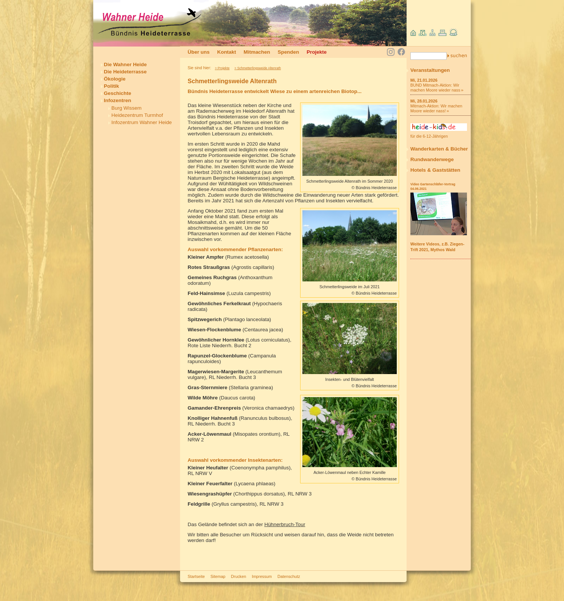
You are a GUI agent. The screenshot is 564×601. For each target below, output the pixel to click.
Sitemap (217, 576)
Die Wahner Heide (125, 64)
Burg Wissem (126, 108)
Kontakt (226, 52)
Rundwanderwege (432, 159)
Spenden (288, 52)
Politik (111, 86)
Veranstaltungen (430, 70)
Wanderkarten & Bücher (439, 149)
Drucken (238, 576)
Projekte (317, 52)
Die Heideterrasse (125, 72)
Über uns (199, 52)
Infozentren (117, 100)
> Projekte (222, 68)
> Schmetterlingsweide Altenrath (257, 68)
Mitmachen (256, 52)
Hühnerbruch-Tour (284, 524)
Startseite (196, 576)
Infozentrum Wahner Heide (141, 122)
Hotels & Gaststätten (435, 170)
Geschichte (117, 93)
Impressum (262, 576)
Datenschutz (288, 576)
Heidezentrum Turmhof (137, 115)
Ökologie (115, 79)
